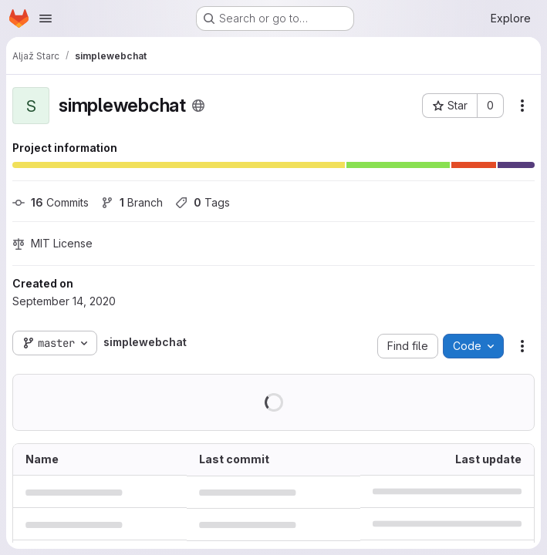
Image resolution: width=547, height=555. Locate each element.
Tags (202, 202)
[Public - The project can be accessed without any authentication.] (198, 105)
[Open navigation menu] (45, 18)
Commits (50, 202)
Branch (132, 202)
